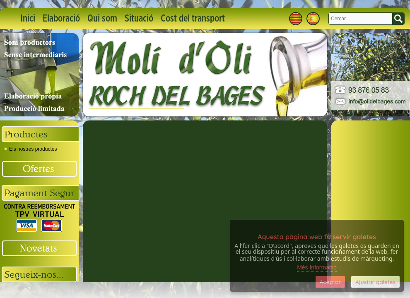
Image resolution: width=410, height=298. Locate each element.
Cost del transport (193, 19)
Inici (27, 19)
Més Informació (317, 267)
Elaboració (61, 19)
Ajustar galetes (375, 282)
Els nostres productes (30, 149)
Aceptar (330, 282)
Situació (139, 19)
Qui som (102, 19)
